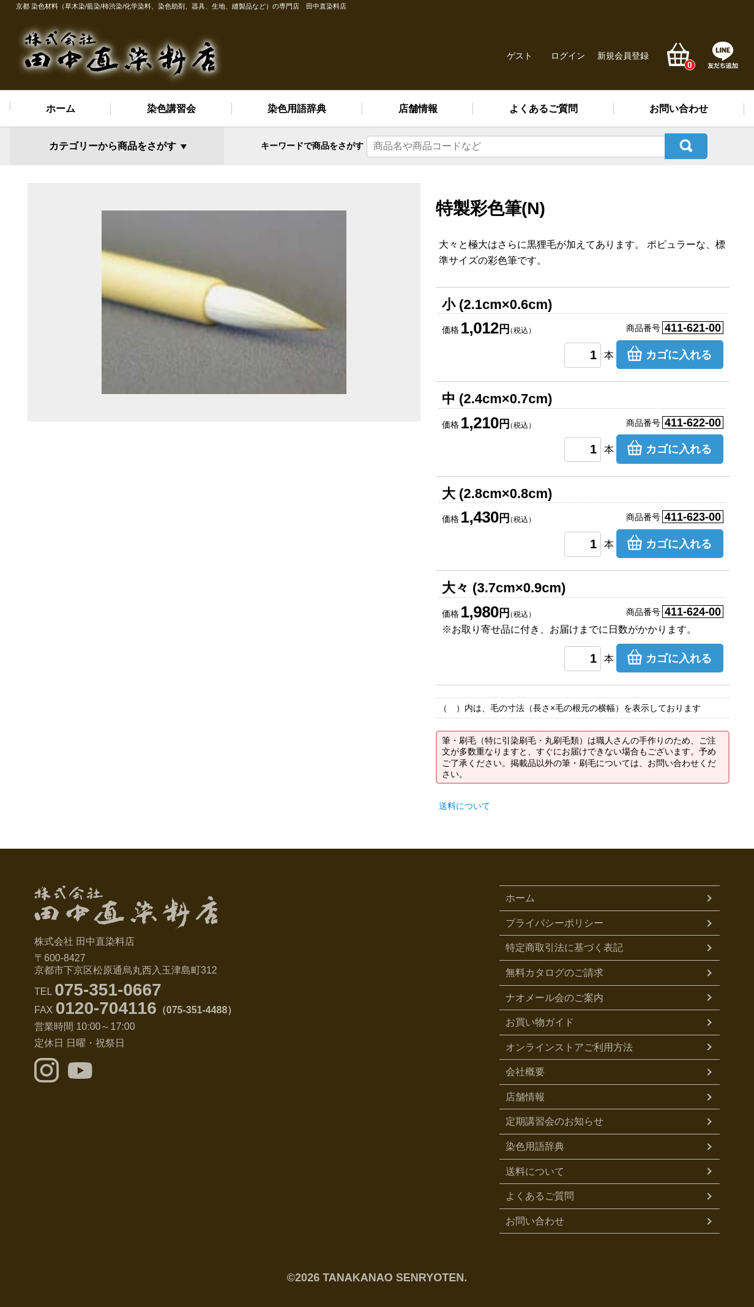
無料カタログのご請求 (554, 969)
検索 (686, 144)
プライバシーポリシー (554, 919)
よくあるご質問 (543, 108)
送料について (464, 802)
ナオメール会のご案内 (554, 993)
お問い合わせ (678, 108)
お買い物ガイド (540, 1018)
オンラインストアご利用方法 (569, 1043)
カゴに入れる (679, 350)
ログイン (568, 56)
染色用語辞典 (296, 108)
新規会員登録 (623, 56)
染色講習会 (171, 108)
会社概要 (525, 1068)
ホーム (60, 108)
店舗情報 (418, 108)
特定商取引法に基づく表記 (564, 944)
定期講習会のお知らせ (554, 1117)
